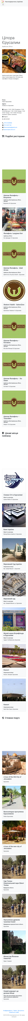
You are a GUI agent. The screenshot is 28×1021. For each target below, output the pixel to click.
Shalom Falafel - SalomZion (14, 305)
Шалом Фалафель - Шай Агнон (13, 269)
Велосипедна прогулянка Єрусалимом (14, 813)
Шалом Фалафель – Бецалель (11, 196)
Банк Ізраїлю (9, 529)
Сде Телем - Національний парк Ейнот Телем (14, 883)
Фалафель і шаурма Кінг (13, 233)
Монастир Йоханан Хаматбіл (11, 957)
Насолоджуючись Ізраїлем (14, 2)
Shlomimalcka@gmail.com (10, 127)
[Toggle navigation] (3, 4)
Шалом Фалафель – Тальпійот (11, 418)
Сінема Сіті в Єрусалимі (13, 495)
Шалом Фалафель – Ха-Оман (13, 380)
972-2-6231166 (7, 125)
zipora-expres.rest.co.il (9, 129)
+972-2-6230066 (8, 123)
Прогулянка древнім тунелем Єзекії (12, 921)
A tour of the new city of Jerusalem (13, 847)
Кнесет (6, 670)
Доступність (21, 1010)
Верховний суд (9, 599)
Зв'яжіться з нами (14, 1012)
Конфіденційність (8, 1010)
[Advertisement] (14, 20)
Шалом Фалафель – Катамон (11, 342)
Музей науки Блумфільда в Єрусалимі (14, 634)
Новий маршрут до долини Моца (11, 992)
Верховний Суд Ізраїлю (13, 564)
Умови (15, 1010)
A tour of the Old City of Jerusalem (12, 778)
